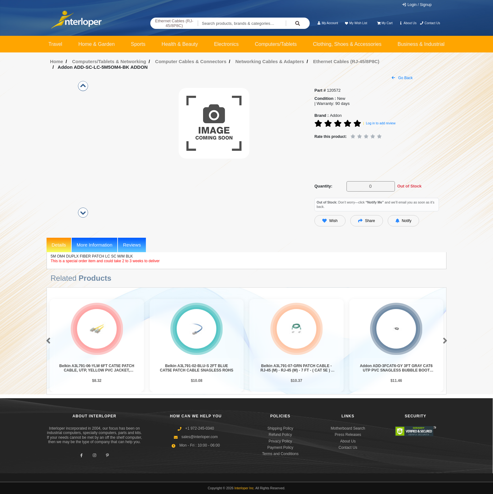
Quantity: (323, 186)
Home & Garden (96, 44)
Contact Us (430, 23)
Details (59, 244)
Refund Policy (280, 434)
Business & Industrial (421, 44)
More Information (94, 244)
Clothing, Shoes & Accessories (347, 44)
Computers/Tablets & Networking (109, 61)
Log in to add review (381, 123)
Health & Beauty (180, 44)
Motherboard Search (348, 428)
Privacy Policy (280, 441)
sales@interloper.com (199, 437)
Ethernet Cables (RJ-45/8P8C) (174, 23)
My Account (327, 23)
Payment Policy (280, 447)
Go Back (402, 78)
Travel (55, 44)
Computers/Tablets (275, 44)
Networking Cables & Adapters (269, 61)
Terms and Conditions (280, 454)
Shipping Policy (280, 428)
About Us (408, 23)
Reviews (132, 244)
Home (56, 61)
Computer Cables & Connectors (190, 61)
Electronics (226, 44)
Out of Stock (409, 186)
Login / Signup (417, 5)
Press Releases (348, 434)
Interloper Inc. (245, 488)
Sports (138, 44)
